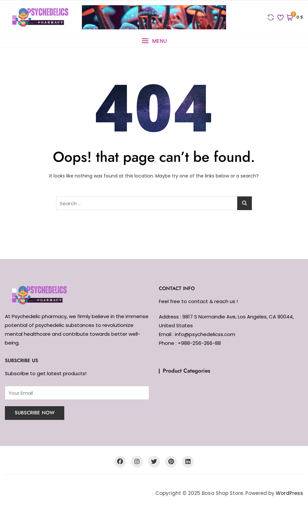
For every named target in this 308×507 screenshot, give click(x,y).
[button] (154, 41)
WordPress (289, 493)
